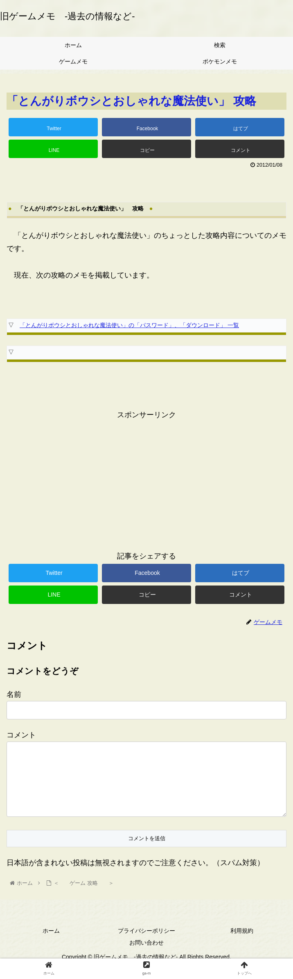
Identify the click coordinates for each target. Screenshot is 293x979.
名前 (14, 694)
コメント (21, 735)
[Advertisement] (146, 478)
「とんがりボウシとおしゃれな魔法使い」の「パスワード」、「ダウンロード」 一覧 (129, 325)
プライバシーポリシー (146, 944)
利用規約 (241, 944)
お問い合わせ (146, 955)
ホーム (51, 944)
